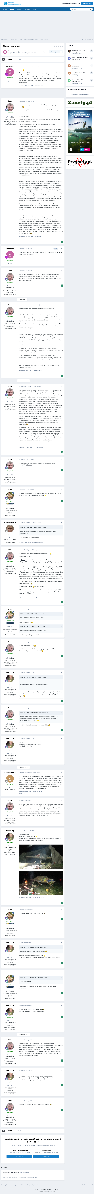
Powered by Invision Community (47, 1191)
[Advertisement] (47, 25)
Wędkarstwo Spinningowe (79, 50)
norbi (76, 74)
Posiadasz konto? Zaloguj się (71, 3)
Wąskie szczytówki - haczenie (80, 57)
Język (37, 1189)
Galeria (19, 9)
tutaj (26, 403)
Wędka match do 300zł (78, 79)
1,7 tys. (10, 687)
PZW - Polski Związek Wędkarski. (26, 52)
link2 (23, 209)
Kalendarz (27, 9)
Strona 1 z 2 (21, 59)
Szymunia (77, 52)
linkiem (23, 560)
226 (10, 81)
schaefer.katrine (10, 773)
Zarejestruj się (87, 3)
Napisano (25, 66)
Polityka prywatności (47, 1189)
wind (10, 490)
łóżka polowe (33, 786)
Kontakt (57, 1189)
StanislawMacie (10, 522)
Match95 (77, 81)
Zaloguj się (46, 1156)
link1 (20, 209)
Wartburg (10, 672)
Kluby (34, 9)
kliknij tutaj (29, 465)
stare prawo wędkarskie (78, 72)
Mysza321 (77, 59)
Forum (12, 9)
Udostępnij (42, 52)
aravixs (77, 66)
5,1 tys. (9, 507)
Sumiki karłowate (76, 65)
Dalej (10, 59)
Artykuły (5, 9)
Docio (10, 101)
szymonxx (20, 51)
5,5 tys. (10, 116)
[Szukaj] (79, 9)
